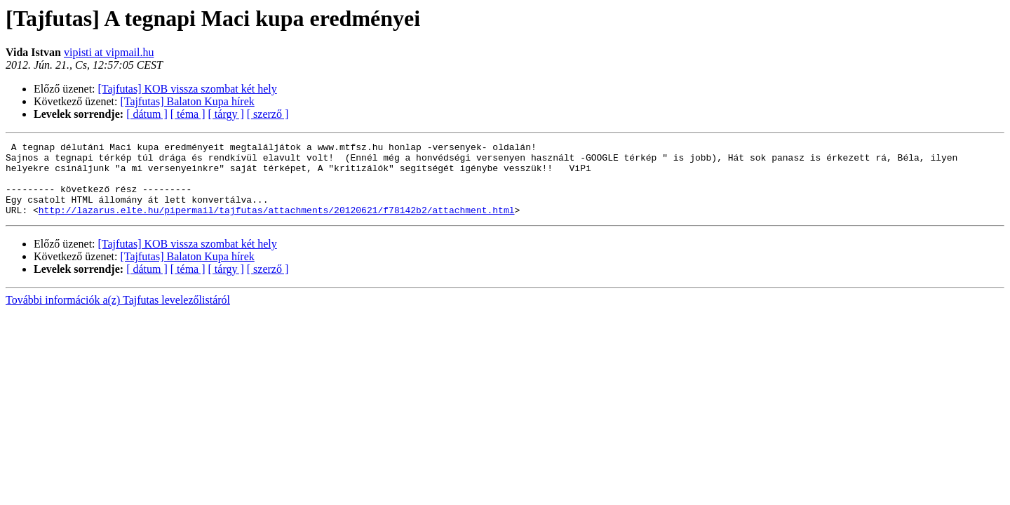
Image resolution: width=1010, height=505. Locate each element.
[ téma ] (188, 114)
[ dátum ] (147, 114)
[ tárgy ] (226, 114)
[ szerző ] (268, 114)
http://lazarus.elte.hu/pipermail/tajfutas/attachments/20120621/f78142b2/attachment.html (277, 224)
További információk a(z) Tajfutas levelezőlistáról (118, 315)
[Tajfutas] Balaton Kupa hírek (188, 101)
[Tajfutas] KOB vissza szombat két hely (187, 89)
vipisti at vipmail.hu (109, 52)
